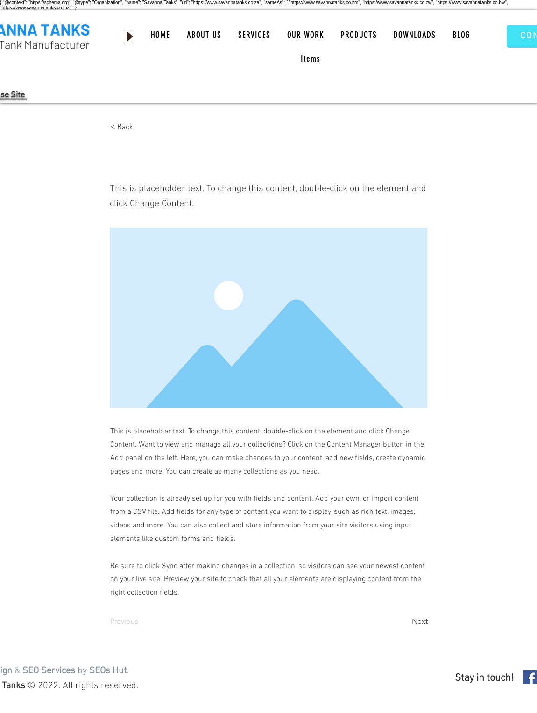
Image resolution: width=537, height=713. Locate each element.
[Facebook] (530, 677)
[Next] (404, 621)
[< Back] (141, 126)
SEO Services (48, 671)
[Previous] (141, 621)
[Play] (129, 36)
